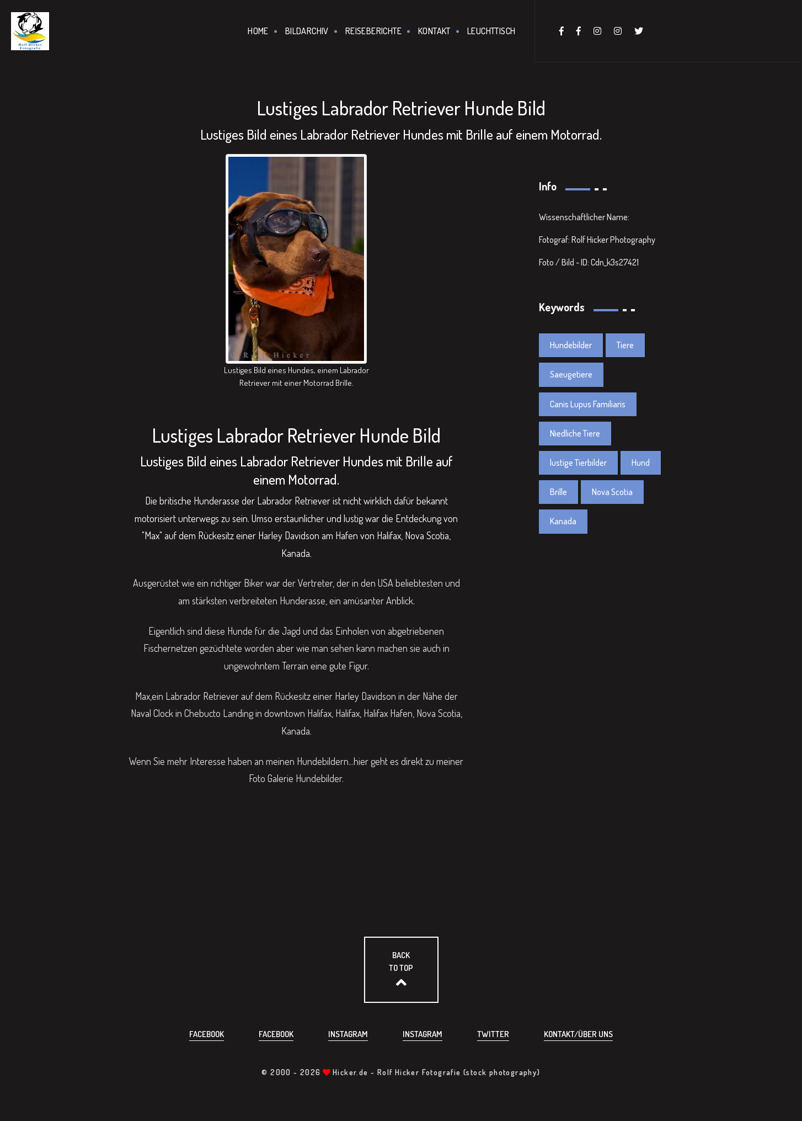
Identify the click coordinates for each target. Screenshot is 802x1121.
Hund (641, 462)
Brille (558, 491)
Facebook (206, 1034)
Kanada (563, 521)
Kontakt (434, 30)
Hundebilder (319, 778)
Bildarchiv (307, 30)
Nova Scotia (612, 491)
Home (258, 30)
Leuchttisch (491, 30)
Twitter (493, 1034)
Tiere (625, 344)
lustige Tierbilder (578, 462)
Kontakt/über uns (578, 1034)
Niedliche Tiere (575, 433)
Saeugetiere (571, 374)
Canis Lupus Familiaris (587, 404)
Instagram (348, 1034)
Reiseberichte (373, 30)
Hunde (240, 631)
